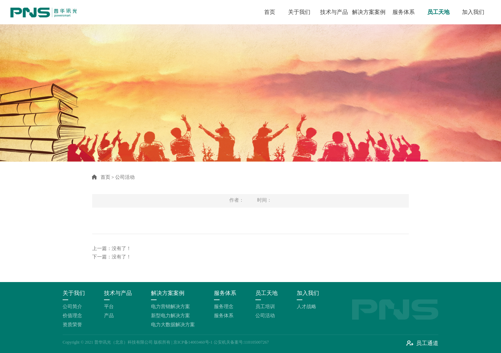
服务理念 (223, 306)
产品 (109, 315)
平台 (109, 306)
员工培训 (265, 306)
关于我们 (299, 12)
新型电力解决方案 (170, 315)
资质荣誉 (72, 324)
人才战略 (306, 306)
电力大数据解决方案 (173, 324)
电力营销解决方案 (170, 306)
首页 (269, 12)
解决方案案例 (368, 12)
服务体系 (403, 12)
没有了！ (121, 248)
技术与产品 (334, 12)
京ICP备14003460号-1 (193, 342)
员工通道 (427, 343)
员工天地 (438, 12)
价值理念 (72, 315)
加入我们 (473, 12)
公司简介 (72, 306)
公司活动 (265, 315)
